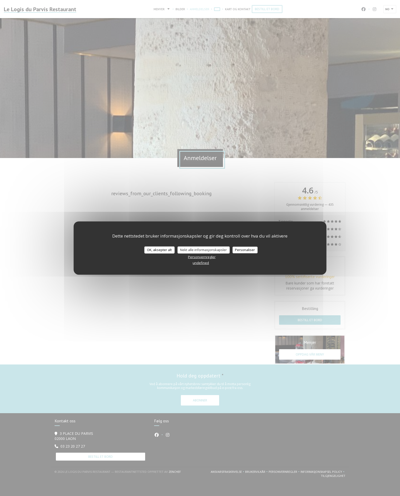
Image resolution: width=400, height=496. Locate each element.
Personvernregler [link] (202, 256)
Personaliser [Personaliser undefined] (245, 249)
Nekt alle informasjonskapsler (203, 249)
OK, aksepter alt (159, 249)
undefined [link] (201, 262)
